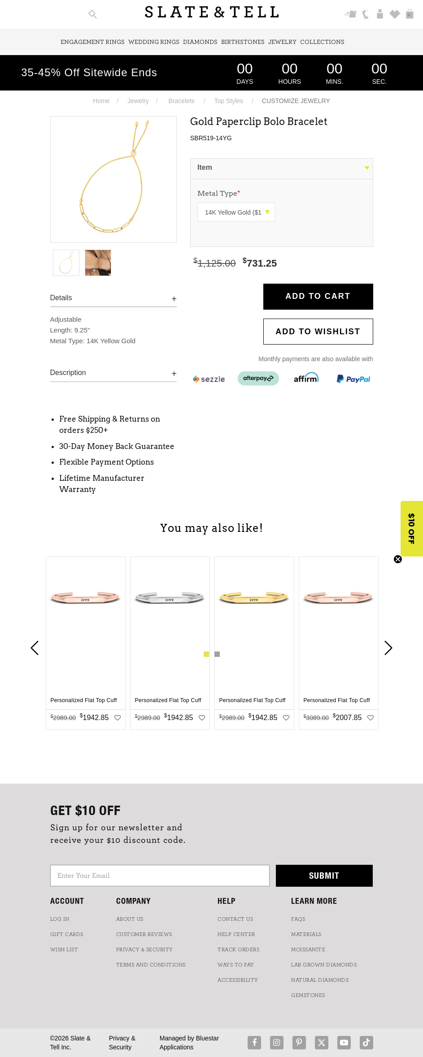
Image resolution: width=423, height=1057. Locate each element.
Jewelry (282, 42)
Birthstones (243, 42)
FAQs (298, 919)
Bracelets (181, 100)
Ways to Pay (236, 964)
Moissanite (308, 949)
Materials (306, 934)
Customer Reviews (144, 934)
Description (68, 372)
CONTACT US (235, 919)
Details (61, 298)
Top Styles (228, 100)
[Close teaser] (397, 559)
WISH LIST (64, 949)
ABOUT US (130, 919)
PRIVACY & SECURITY (144, 949)
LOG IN (60, 919)
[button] (412, 529)
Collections (322, 42)
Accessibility (238, 980)
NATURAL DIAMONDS (320, 980)
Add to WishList (318, 331)
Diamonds (200, 42)
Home (101, 100)
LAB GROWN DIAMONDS (324, 964)
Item (204, 167)
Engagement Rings (93, 42)
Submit (324, 875)
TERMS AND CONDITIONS (151, 964)
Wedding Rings (153, 42)
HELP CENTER (236, 934)
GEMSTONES (308, 995)
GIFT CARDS (66, 934)
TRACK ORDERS (238, 949)
